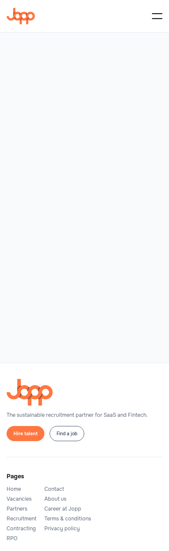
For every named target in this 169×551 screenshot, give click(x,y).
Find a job (67, 434)
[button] (157, 16)
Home (14, 489)
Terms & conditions (67, 519)
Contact (54, 489)
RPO (12, 538)
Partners (17, 509)
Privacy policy (62, 529)
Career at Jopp (62, 509)
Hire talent (25, 434)
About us (55, 499)
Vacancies (19, 499)
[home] (21, 16)
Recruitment (21, 519)
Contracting (21, 529)
